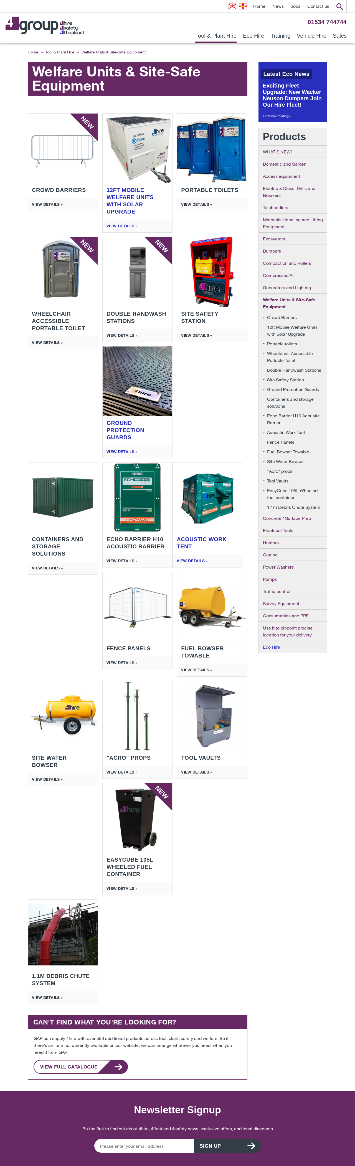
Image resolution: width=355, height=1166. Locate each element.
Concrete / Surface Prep (287, 518)
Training (281, 36)
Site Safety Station (285, 379)
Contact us (318, 6)
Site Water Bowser (285, 461)
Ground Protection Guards (293, 389)
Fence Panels (280, 442)
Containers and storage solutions (290, 402)
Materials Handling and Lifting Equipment (293, 223)
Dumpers (272, 250)
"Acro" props (279, 471)
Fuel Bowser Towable (288, 451)
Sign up (210, 1146)
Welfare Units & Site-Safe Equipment (289, 303)
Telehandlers (275, 207)
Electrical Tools (278, 530)
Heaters (271, 542)
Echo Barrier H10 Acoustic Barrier (293, 419)
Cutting (270, 554)
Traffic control (276, 591)
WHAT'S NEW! (277, 151)
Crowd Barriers (282, 317)
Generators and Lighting (287, 287)
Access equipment (281, 176)
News (278, 6)
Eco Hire (253, 36)
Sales (340, 36)
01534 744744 (327, 22)
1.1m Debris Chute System (293, 507)
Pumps (270, 579)
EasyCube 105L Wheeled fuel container (292, 494)
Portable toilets (282, 343)
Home (259, 6)
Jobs (295, 6)
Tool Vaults (277, 480)
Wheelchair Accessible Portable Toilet (290, 357)
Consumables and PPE (286, 615)
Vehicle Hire (311, 36)
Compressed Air (279, 275)
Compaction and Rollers (287, 263)
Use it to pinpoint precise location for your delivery (288, 631)
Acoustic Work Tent (286, 432)
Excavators (274, 238)
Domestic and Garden (284, 163)
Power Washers (278, 566)
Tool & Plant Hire (216, 36)
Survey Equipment (281, 603)
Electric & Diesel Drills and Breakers (289, 192)
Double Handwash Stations (294, 370)
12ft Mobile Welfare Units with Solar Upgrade (292, 330)
